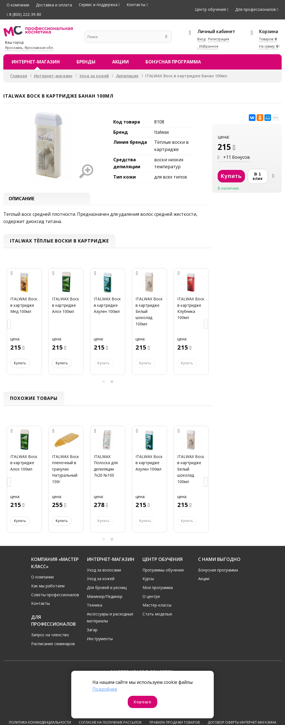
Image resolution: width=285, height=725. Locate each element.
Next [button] (206, 326)
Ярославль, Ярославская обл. (29, 47)
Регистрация (218, 39)
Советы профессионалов (55, 596)
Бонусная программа (173, 62)
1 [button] (103, 383)
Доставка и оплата (54, 5)
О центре (151, 597)
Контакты (136, 4)
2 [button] (112, 383)
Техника (94, 606)
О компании (18, 5)
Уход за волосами (104, 571)
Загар (92, 631)
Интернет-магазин (36, 62)
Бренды (86, 62)
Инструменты (100, 640)
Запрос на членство (50, 636)
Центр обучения (210, 9)
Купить (20, 365)
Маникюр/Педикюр (104, 597)
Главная (18, 75)
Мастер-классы (156, 606)
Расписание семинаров (53, 645)
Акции (120, 62)
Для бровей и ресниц (107, 589)
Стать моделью (157, 615)
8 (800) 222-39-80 (24, 14)
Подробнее (104, 689)
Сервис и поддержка (98, 4)
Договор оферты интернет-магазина (242, 704)
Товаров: (268, 39)
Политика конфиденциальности (40, 704)
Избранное (207, 46)
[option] (24, 326)
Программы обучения (163, 571)
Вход (201, 39)
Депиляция (127, 75)
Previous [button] (9, 326)
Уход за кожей (94, 75)
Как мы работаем (48, 587)
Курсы (148, 580)
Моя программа (157, 589)
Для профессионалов (255, 9)
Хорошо (142, 701)
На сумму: (268, 46)
